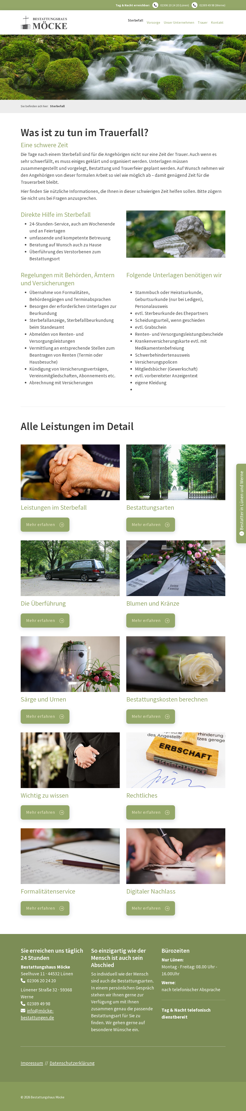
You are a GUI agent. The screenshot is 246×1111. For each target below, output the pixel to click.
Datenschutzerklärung (72, 1063)
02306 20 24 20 (169, 5)
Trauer (202, 22)
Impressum (32, 1063)
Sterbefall (135, 20)
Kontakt (217, 22)
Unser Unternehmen (179, 22)
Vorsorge (153, 22)
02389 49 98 (206, 5)
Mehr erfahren (40, 524)
